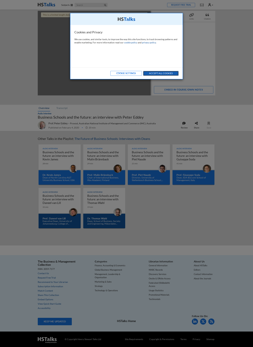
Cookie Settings (126, 73)
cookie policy (130, 42)
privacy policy (149, 42)
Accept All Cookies (161, 73)
